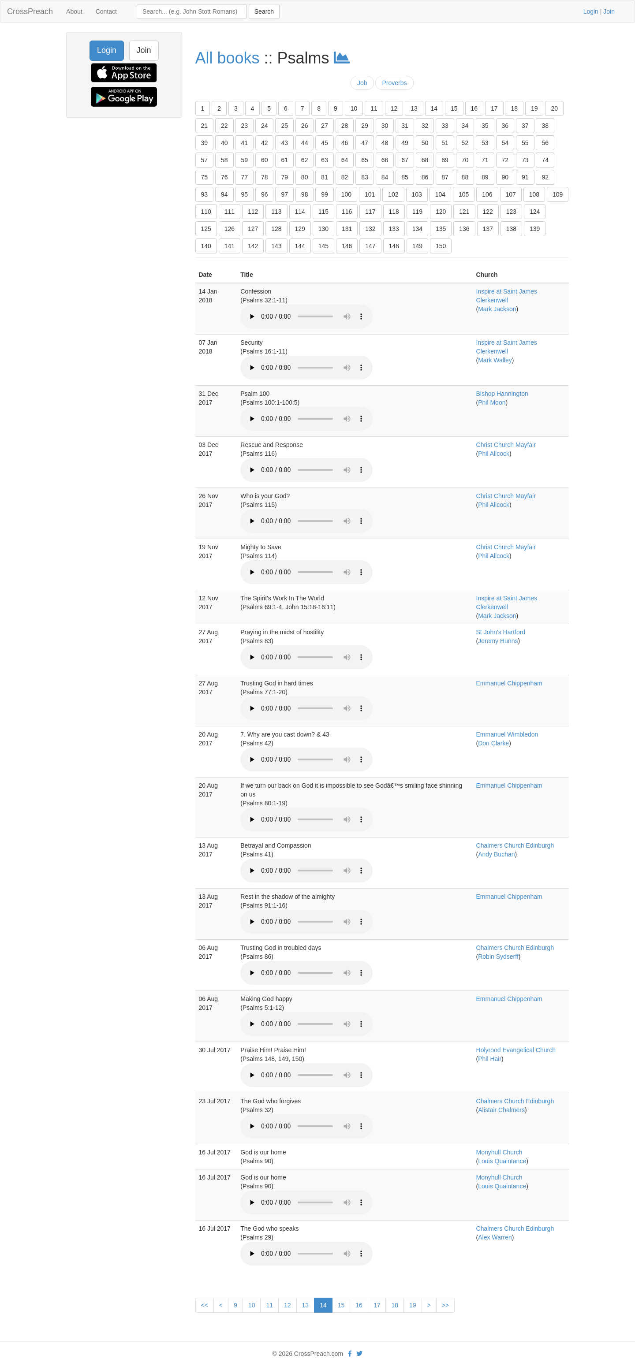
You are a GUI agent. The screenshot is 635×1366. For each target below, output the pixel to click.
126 (229, 228)
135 (441, 228)
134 (417, 228)
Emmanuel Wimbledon (507, 734)
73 (525, 160)
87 (444, 177)
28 (344, 125)
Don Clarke (493, 743)
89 (485, 177)
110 (206, 211)
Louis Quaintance (502, 1161)
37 (525, 125)
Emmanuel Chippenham (509, 683)
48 (384, 142)
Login (590, 11)
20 (554, 108)
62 (304, 160)
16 (474, 108)
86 (425, 177)
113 (276, 211)
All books (227, 58)
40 (224, 142)
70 (465, 160)
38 (545, 125)
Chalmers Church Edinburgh (515, 845)
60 (264, 160)
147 (370, 245)
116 (347, 211)
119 (417, 211)
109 (558, 194)
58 (224, 160)
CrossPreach (30, 11)
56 (545, 142)
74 (545, 160)
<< (204, 1305)
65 (364, 160)
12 (394, 108)
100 (346, 194)
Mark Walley (495, 360)
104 (440, 194)
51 (444, 142)
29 (364, 125)
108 (534, 194)
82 (344, 177)
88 (465, 177)
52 (465, 142)
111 (229, 211)
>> (445, 1305)
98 (304, 194)
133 (394, 228)
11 (373, 108)
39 (204, 142)
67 (404, 160)
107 (511, 194)
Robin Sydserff (498, 956)
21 (204, 125)
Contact (106, 11)
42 (264, 142)
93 (204, 194)
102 (393, 194)
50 (425, 142)
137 (488, 228)
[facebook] (349, 1353)
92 (545, 177)
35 (485, 125)
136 (464, 228)
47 (364, 142)
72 (505, 160)
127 (253, 228)
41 (244, 142)
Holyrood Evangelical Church (516, 1049)
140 (206, 245)
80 (304, 177)
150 (441, 245)
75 (204, 177)
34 (465, 125)
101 (370, 194)
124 (535, 211)
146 (347, 245)
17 (494, 108)
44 (304, 142)
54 (505, 142)
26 (304, 125)
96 (264, 194)
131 (347, 228)
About (74, 11)
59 (244, 160)
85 (404, 177)
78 (264, 177)
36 (505, 125)
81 (324, 177)
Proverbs (394, 82)
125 (206, 228)
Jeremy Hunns (498, 640)
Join (609, 11)
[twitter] (359, 1353)
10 (354, 108)
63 (324, 160)
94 (224, 194)
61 (284, 160)
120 (441, 211)
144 (300, 245)
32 (425, 125)
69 (444, 160)
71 (485, 160)
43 (284, 142)
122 (488, 211)
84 (384, 177)
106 (487, 194)
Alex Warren (495, 1237)
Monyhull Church (499, 1152)
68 (425, 160)
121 (464, 211)
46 (344, 142)
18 (514, 108)
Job (362, 82)
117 (370, 211)
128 (276, 228)
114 (300, 211)
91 (525, 177)
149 (417, 245)
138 (511, 228)
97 (284, 194)
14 (434, 108)
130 (323, 228)
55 (525, 142)
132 (370, 228)
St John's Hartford (501, 632)
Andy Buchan (496, 854)
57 (204, 160)
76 (224, 177)
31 (404, 125)
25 (284, 125)
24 (264, 125)
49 (404, 142)
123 (511, 211)
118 (394, 211)
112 (253, 211)
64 (344, 160)
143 (276, 245)
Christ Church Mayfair (506, 444)
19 (534, 108)
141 (229, 245)
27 (324, 125)
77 (244, 177)
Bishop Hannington (502, 393)
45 (324, 142)
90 (505, 177)
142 (253, 245)
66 (384, 160)
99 (324, 194)
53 (485, 142)
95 (244, 194)
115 (323, 211)
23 (244, 125)
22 (224, 125)
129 (300, 228)
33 (444, 125)
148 (394, 245)
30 (384, 125)
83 (364, 177)
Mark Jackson (497, 309)
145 (323, 245)
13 (414, 108)
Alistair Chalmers (501, 1109)
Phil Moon (491, 402)
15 (454, 108)
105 (464, 194)
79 (284, 177)
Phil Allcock (493, 453)
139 (535, 228)
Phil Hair (489, 1058)
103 (417, 194)
